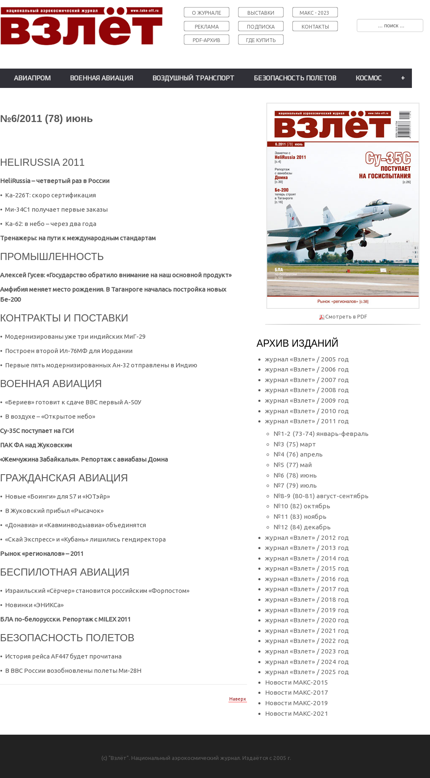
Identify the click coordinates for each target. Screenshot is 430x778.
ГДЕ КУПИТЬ (261, 40)
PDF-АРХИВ (206, 40)
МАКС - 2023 (314, 13)
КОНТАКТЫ (315, 26)
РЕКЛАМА (207, 26)
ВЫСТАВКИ (260, 13)
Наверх (237, 698)
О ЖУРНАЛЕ (206, 13)
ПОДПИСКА (261, 26)
